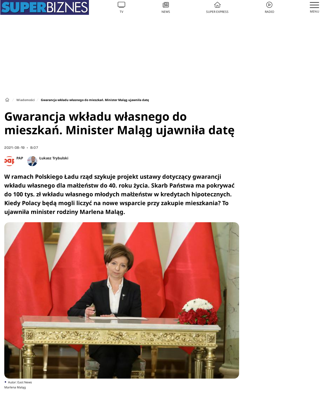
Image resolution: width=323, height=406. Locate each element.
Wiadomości (25, 100)
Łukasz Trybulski (53, 158)
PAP (19, 158)
